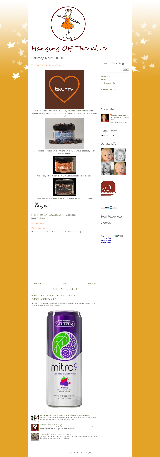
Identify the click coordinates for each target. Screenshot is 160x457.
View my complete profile (118, 122)
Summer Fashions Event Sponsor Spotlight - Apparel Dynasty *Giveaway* (65, 415)
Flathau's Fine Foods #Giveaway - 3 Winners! (55, 434)
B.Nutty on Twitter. (84, 198)
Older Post (92, 284)
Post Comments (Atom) (69, 289)
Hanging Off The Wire (120, 115)
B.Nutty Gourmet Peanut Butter (73, 111)
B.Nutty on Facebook (59, 198)
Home (64, 284)
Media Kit (104, 79)
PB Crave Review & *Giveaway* (51, 425)
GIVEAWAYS (105, 76)
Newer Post (37, 284)
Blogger (91, 453)
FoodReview (41, 218)
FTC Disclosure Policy (108, 83)
